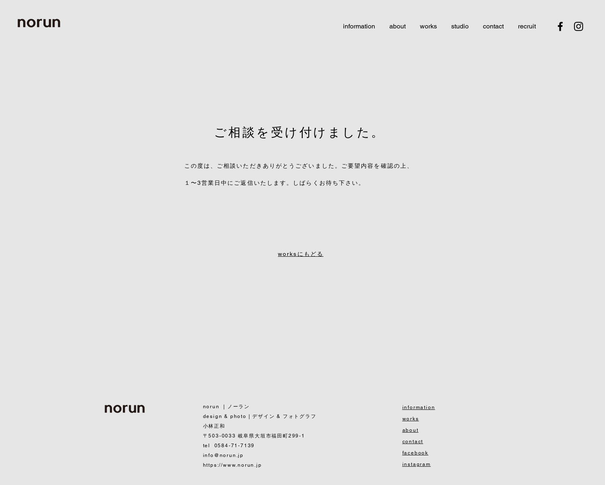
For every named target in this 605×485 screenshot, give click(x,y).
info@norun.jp (223, 455)
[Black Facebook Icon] (560, 26)
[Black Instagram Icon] (578, 26)
